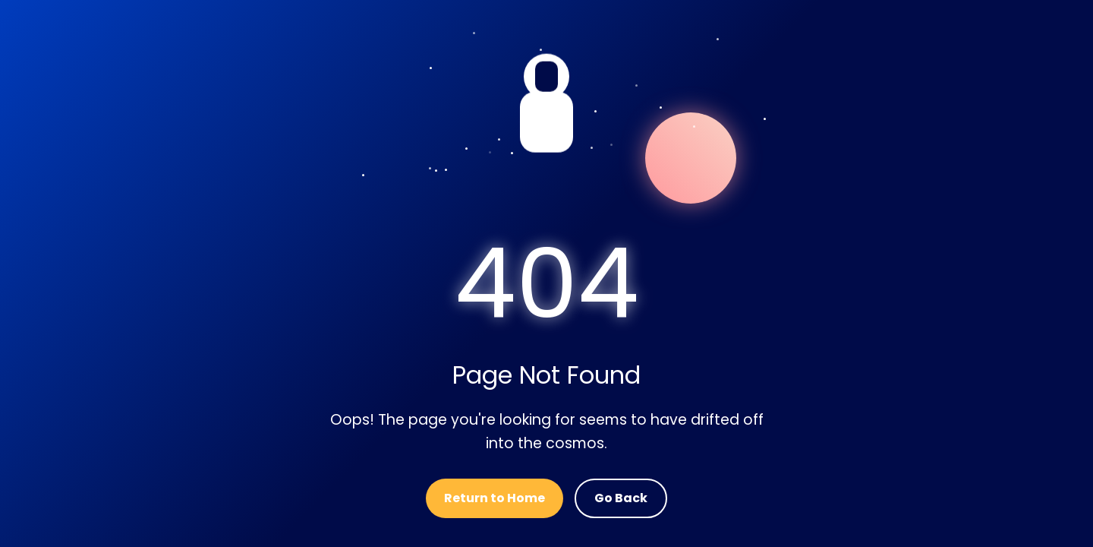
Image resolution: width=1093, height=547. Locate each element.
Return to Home (494, 498)
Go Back (620, 498)
